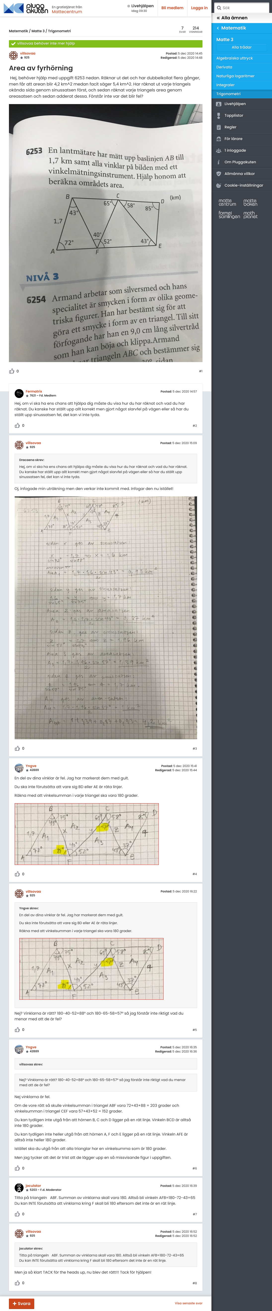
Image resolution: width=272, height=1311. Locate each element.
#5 (195, 1030)
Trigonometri (59, 30)
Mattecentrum (67, 11)
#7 (195, 1215)
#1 (201, 371)
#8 (195, 1283)
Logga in (199, 8)
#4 (195, 874)
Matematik (18, 30)
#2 (195, 426)
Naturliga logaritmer (235, 76)
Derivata (224, 67)
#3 (195, 749)
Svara (24, 1304)
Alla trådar (242, 47)
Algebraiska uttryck (234, 58)
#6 (195, 1169)
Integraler (225, 85)
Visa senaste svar (189, 1304)
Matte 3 (38, 30)
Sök (218, 7)
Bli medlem (173, 8)
